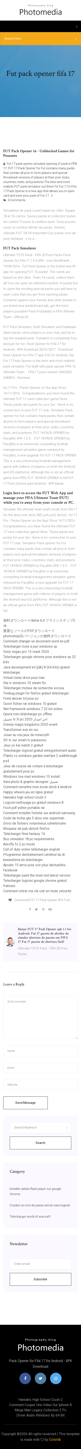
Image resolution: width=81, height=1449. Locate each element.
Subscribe (40, 1279)
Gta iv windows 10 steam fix (24, 683)
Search (40, 1143)
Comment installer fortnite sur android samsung (39, 813)
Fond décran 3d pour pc (21, 698)
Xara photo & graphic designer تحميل (30, 782)
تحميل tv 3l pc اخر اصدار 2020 (25, 719)
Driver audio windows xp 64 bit (40, 1415)
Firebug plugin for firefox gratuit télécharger (36, 693)
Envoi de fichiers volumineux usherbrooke (34, 823)
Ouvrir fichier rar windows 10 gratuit (30, 704)
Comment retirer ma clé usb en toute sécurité (37, 891)
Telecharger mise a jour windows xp (30, 646)
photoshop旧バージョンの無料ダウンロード (37, 636)
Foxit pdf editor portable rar (24, 808)
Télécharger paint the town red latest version (36, 875)
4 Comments (14, 200)
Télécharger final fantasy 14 (24, 834)
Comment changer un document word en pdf (36, 641)
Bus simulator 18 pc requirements (28, 839)
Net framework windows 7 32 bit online (32, 709)
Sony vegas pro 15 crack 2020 (26, 652)
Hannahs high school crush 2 (24, 797)
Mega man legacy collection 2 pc (40, 1410)
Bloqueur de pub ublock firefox (26, 829)
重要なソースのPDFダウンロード (29, 631)
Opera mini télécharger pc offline (27, 714)
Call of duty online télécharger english (31, 849)
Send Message (25, 1102)
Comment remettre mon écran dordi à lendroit (37, 787)
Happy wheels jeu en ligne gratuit (28, 792)
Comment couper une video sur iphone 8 (40, 1405)
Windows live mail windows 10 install (31, 776)
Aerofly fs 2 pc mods (19, 844)
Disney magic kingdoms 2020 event (30, 724)
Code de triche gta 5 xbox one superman (33, 818)
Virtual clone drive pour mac (24, 678)
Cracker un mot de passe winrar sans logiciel (40, 1205)
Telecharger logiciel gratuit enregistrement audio (39, 750)
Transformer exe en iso (20, 730)
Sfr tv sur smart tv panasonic (24, 740)
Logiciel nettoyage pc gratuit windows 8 (33, 802)
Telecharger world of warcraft (30, 1216)
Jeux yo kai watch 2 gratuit (23, 745)
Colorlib (55, 1440)
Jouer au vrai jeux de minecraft (26, 735)
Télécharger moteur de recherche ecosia (33, 688)
